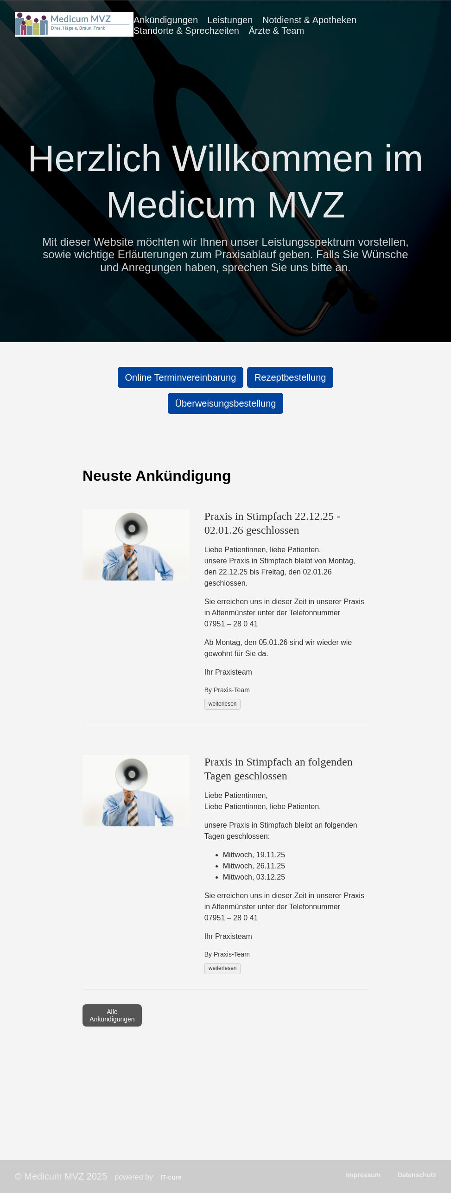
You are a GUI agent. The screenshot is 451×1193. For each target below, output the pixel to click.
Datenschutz (417, 1175)
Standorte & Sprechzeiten (186, 31)
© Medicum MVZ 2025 (61, 1176)
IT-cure (171, 1177)
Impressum (363, 1175)
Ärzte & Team (276, 31)
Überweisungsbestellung (225, 403)
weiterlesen (223, 704)
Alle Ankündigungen (111, 1015)
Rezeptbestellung (290, 377)
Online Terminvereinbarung (180, 377)
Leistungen (230, 20)
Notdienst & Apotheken (309, 20)
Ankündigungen (165, 20)
